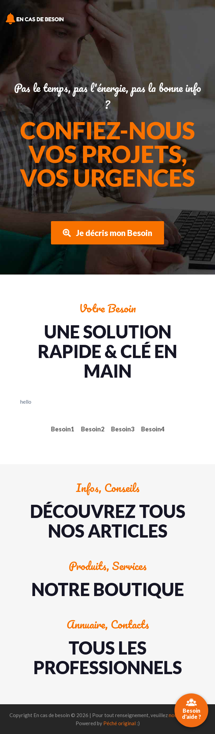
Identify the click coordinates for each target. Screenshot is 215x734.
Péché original (119, 723)
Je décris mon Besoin (107, 233)
